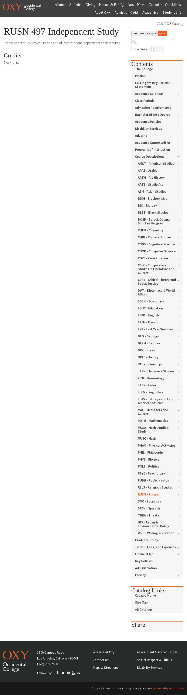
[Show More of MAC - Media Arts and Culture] (180, 410)
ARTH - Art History (151, 178)
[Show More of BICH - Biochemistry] (180, 198)
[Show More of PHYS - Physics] (180, 459)
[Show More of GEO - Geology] (180, 336)
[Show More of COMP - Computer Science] (180, 251)
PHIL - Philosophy (151, 453)
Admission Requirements (153, 108)
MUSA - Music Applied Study (153, 430)
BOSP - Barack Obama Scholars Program (154, 221)
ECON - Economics (151, 301)
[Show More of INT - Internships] (180, 364)
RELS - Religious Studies (155, 487)
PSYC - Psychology (151, 473)
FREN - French (148, 322)
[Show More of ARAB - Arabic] (180, 170)
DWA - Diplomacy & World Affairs (156, 292)
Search (158, 49)
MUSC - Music (147, 439)
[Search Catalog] (152, 42)
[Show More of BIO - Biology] (180, 205)
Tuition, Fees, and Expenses (155, 547)
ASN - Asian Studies (152, 192)
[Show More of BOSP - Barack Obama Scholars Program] (180, 219)
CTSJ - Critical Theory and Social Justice (157, 282)
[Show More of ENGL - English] (180, 315)
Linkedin (78, 673)
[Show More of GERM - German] (180, 343)
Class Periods (144, 101)
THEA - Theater (149, 515)
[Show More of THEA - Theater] (180, 515)
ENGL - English (148, 315)
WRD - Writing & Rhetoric (156, 533)
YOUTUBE (73, 673)
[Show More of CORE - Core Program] (180, 258)
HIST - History (148, 357)
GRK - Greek (146, 350)
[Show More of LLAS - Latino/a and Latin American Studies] (180, 399)
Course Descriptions (149, 157)
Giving (90, 5)
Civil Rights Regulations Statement (152, 85)
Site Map (141, 603)
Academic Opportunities (153, 143)
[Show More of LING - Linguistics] (180, 392)
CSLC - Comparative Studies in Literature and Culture (156, 269)
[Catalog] (144, 33)
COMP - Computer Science (157, 251)
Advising (141, 136)
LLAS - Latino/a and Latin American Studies (156, 401)
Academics (150, 12)
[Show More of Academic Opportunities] (180, 142)
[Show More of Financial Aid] (180, 554)
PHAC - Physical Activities (156, 446)
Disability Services (148, 129)
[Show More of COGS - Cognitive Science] (180, 244)
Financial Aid (144, 554)
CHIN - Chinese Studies (155, 237)
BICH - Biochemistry (152, 199)
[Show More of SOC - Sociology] (180, 501)
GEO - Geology (148, 336)
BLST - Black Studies (153, 213)
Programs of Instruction (152, 150)
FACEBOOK (58, 673)
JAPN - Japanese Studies (156, 371)
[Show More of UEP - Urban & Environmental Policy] (180, 522)
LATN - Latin (147, 385)
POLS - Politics (148, 466)
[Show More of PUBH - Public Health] (180, 480)
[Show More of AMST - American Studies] (180, 163)
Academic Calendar (149, 94)
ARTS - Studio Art (150, 185)
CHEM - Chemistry (151, 230)
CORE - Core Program (153, 258)
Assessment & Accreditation (157, 652)
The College (144, 69)
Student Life (172, 12)
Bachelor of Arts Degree (153, 115)
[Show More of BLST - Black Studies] (180, 212)
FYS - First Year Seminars (156, 329)
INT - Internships (150, 364)
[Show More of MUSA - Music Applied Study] (180, 427)
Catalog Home (145, 596)
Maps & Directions (105, 667)
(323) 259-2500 (47, 664)
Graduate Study (146, 540)
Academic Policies (148, 122)
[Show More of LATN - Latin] (180, 385)
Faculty (140, 575)
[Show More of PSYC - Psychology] (180, 473)
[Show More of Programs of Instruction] (180, 149)
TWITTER (63, 673)
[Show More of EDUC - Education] (180, 308)
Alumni (60, 5)
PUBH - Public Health (153, 480)
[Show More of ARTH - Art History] (180, 177)
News (141, 5)
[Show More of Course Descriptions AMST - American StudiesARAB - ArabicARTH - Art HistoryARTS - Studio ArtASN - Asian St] (180, 156)
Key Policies (144, 561)
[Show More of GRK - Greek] (180, 350)
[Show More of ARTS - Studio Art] (180, 184)
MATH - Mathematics (153, 421)
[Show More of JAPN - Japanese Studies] (180, 371)
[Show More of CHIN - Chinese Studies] (180, 237)
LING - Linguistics (150, 392)
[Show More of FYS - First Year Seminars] (180, 329)
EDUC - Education (150, 308)
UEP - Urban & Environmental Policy (153, 524)
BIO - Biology (147, 206)
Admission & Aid (126, 12)
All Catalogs (144, 610)
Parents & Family (111, 5)
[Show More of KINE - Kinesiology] (180, 378)
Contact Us (101, 660)
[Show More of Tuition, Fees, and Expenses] (180, 547)
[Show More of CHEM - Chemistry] (180, 230)
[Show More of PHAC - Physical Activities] (180, 445)
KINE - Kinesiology (151, 378)
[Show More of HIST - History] (180, 357)
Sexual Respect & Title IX (154, 660)
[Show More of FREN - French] (180, 322)
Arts (131, 5)
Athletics (75, 5)
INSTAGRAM (68, 673)
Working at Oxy (103, 652)
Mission (140, 76)
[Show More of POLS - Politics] (180, 466)
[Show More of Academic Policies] (180, 121)
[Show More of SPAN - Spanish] (180, 508)
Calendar (155, 5)
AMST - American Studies (156, 164)
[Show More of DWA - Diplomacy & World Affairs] (180, 290)
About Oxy (102, 12)
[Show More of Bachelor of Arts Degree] (180, 114)
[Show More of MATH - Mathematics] (180, 420)
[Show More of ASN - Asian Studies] (180, 191)
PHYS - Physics (148, 460)
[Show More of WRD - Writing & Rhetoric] (180, 533)
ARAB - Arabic (147, 171)
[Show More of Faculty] (180, 575)
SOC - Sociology (149, 501)
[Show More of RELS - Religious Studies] (180, 487)
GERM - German (149, 343)
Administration (146, 568)
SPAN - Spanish (149, 508)
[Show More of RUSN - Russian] (180, 494)
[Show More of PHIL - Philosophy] (180, 452)
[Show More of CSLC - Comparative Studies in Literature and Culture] (180, 265)
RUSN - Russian (149, 494)
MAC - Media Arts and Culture (153, 412)
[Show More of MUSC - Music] (180, 438)
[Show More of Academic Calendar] (180, 93)
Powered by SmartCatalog (169, 688)
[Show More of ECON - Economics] (180, 301)
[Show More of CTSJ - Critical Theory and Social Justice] (180, 279)
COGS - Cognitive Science (156, 244)
